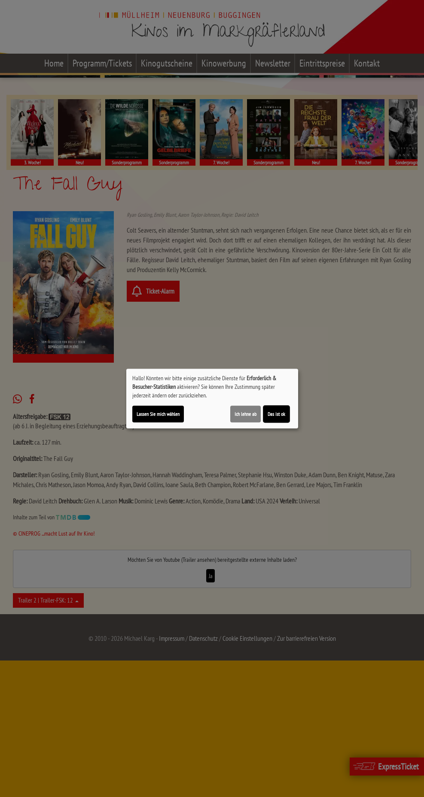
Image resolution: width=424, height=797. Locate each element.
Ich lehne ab (245, 414)
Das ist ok (276, 414)
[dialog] (212, 399)
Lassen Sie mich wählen (158, 414)
